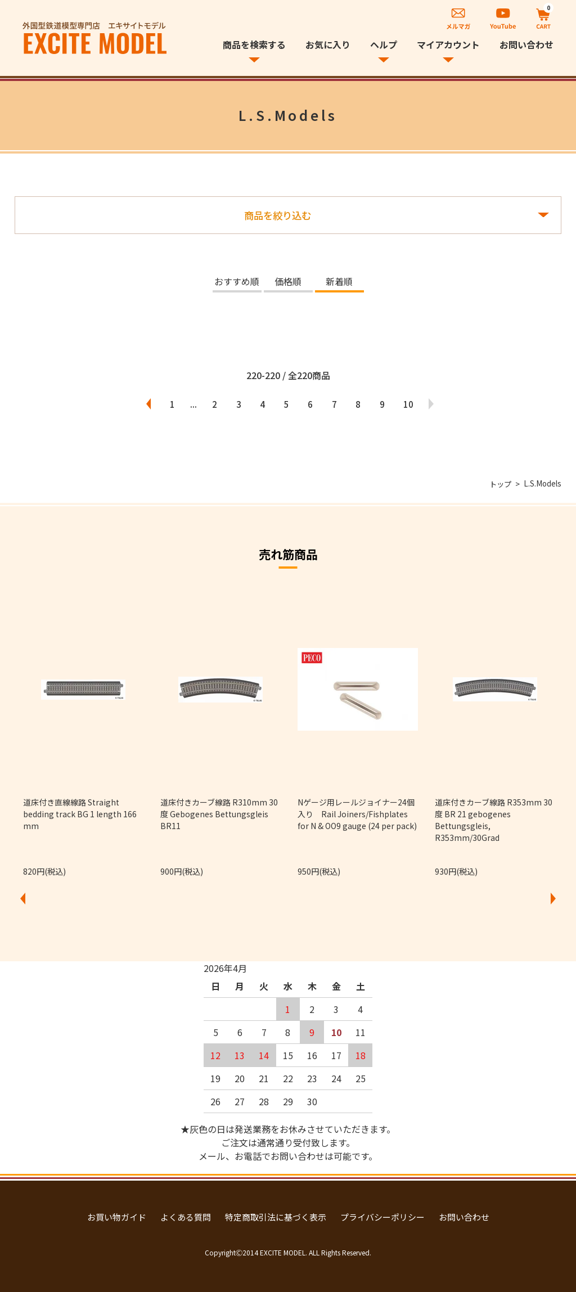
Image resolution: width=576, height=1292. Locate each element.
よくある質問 (185, 1217)
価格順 (288, 282)
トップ (498, 483)
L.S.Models (542, 483)
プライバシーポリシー (382, 1217)
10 (422, 404)
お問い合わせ (527, 44)
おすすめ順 (236, 282)
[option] (83, 733)
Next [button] (552, 898)
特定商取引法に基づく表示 (275, 1217)
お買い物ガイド (116, 1217)
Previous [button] (23, 898)
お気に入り (327, 44)
